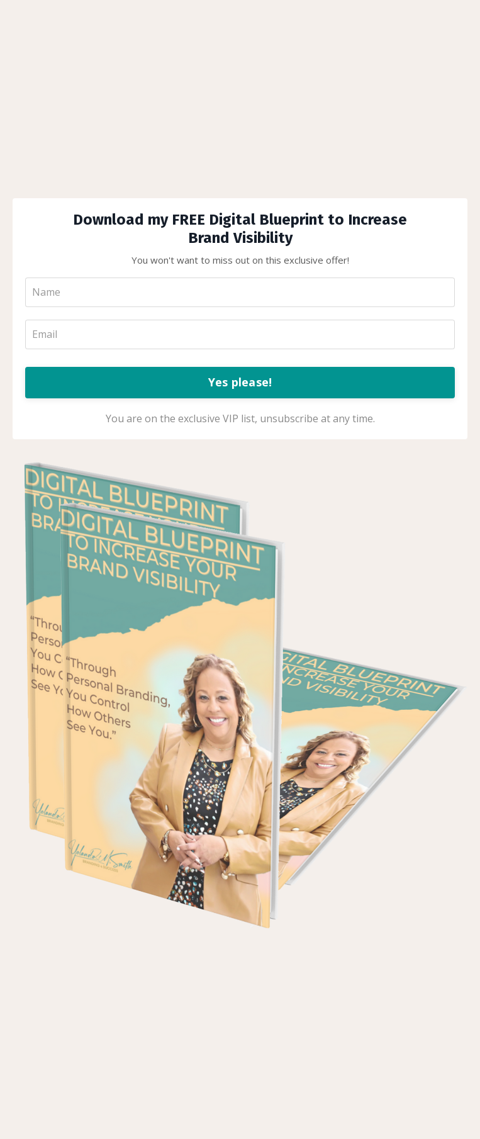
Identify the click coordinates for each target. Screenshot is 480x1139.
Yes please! (240, 382)
